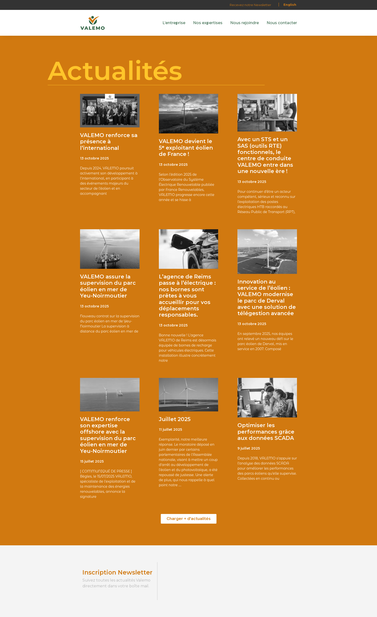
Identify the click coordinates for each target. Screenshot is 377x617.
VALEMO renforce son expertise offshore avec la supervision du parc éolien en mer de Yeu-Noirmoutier (108, 435)
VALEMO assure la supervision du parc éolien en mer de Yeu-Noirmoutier (108, 286)
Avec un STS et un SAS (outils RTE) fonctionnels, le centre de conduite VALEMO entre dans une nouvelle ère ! (265, 155)
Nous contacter (282, 23)
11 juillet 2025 (170, 429)
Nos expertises (207, 23)
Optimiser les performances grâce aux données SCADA (265, 431)
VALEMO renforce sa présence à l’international (108, 141)
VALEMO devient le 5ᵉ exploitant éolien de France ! (186, 147)
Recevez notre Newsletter (250, 5)
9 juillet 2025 (248, 448)
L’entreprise (173, 23)
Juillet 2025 (174, 419)
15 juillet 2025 (92, 461)
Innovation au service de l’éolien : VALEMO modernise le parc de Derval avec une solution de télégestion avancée (266, 297)
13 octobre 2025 (94, 158)
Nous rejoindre (244, 23)
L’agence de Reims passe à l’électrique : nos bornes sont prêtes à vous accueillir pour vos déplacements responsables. (187, 295)
